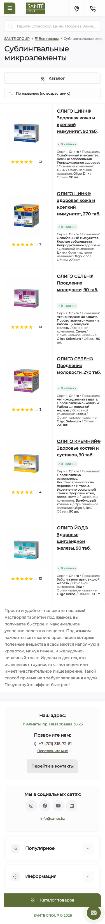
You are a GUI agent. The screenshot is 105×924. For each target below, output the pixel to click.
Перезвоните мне (52, 751)
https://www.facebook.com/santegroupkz (45, 806)
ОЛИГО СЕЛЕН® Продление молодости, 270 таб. (79, 365)
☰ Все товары (47, 39)
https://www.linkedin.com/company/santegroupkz (72, 806)
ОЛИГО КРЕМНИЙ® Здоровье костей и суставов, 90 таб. (79, 448)
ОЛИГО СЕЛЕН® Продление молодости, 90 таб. (77, 283)
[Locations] (76, 8)
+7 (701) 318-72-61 (55, 743)
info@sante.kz (52, 818)
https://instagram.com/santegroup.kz (31, 806)
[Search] (10, 26)
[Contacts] (93, 8)
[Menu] (9, 8)
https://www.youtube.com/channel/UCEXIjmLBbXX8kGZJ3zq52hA (58, 806)
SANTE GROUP (17, 39)
